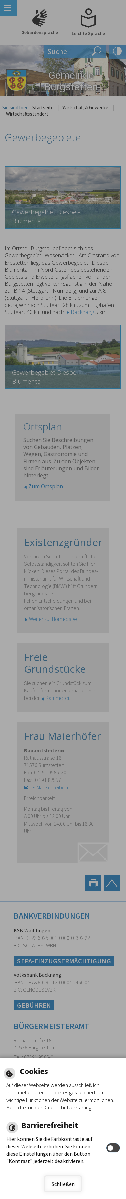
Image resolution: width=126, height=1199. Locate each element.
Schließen (63, 1184)
